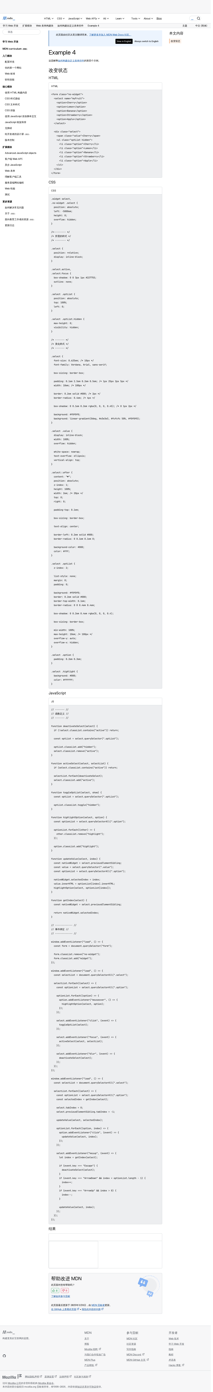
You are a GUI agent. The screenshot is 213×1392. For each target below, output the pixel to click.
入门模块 (7, 55)
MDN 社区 (132, 1338)
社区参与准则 (81, 1376)
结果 (52, 1229)
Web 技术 (174, 1338)
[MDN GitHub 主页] (4, 1356)
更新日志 (9, 225)
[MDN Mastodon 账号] (20, 1356)
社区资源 (131, 1343)
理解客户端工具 (13, 176)
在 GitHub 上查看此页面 (63, 1309)
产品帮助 (89, 1365)
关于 (7, 213)
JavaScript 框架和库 (15, 122)
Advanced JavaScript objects (20, 152)
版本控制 (9, 139)
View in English (124, 41)
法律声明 (64, 1376)
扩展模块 (7, 147)
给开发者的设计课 (14, 134)
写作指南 (131, 1349)
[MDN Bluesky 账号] (9, 1356)
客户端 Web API (13, 158)
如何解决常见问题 (14, 207)
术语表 (172, 1359)
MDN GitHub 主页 (136, 1359)
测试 (7, 194)
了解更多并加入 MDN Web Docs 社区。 (110, 34)
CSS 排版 (10, 110)
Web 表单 (10, 170)
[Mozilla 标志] (12, 1376)
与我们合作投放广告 (95, 1354)
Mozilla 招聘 (91, 1349)
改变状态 (175, 41)
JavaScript (57, 693)
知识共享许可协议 (86, 1386)
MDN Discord (134, 1354)
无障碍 (8, 128)
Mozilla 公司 (14, 1383)
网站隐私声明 (32, 1376)
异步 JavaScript (13, 164)
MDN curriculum (12, 48)
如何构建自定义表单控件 (71, 60)
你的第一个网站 (13, 67)
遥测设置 (49, 1376)
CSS (52, 182)
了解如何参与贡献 (60, 1296)
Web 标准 (10, 73)
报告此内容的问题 (91, 1309)
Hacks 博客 (175, 1365)
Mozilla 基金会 (46, 1383)
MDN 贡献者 (98, 1305)
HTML (53, 78)
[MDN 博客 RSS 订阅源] (25, 1356)
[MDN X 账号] (15, 1356)
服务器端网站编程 (14, 182)
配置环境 (9, 61)
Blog (159, 18)
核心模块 (7, 86)
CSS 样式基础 (12, 98)
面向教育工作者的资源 (17, 219)
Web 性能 (10, 188)
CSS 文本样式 (12, 104)
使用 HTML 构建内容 (16, 92)
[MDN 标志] (9, 1332)
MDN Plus (89, 1359)
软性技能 (9, 79)
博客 (86, 1343)
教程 (171, 1354)
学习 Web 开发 (10, 41)
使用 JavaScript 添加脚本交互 (20, 116)
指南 (171, 1349)
